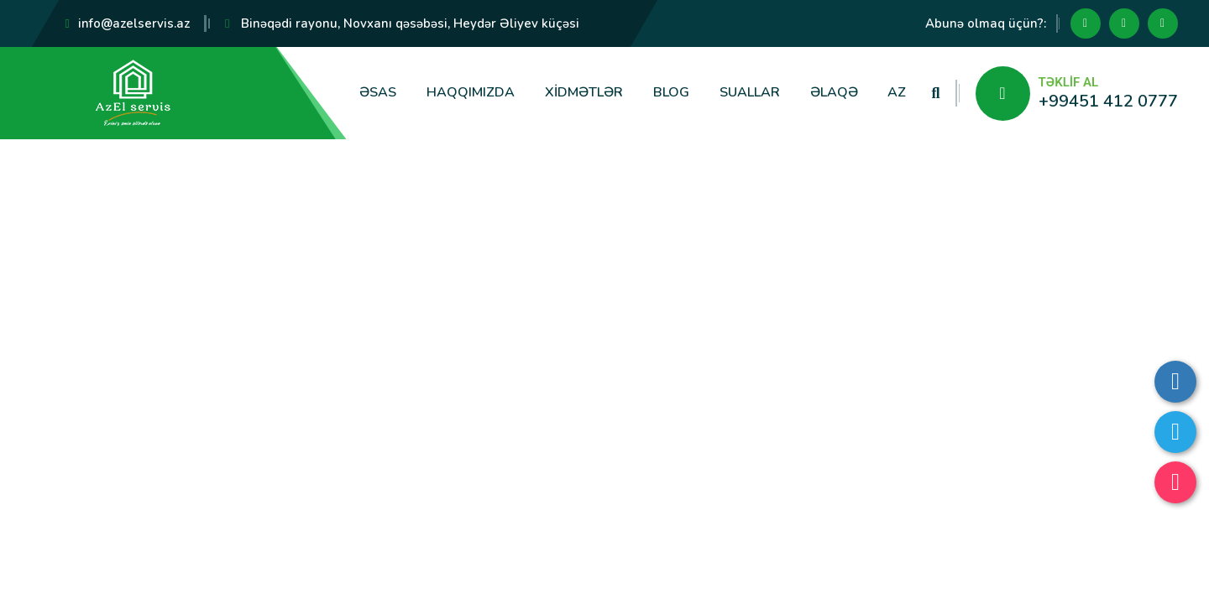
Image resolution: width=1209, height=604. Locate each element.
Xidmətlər (584, 92)
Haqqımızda (471, 92)
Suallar (750, 92)
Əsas (377, 92)
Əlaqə (834, 92)
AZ (896, 92)
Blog (671, 92)
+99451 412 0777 (1108, 101)
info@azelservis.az (134, 23)
